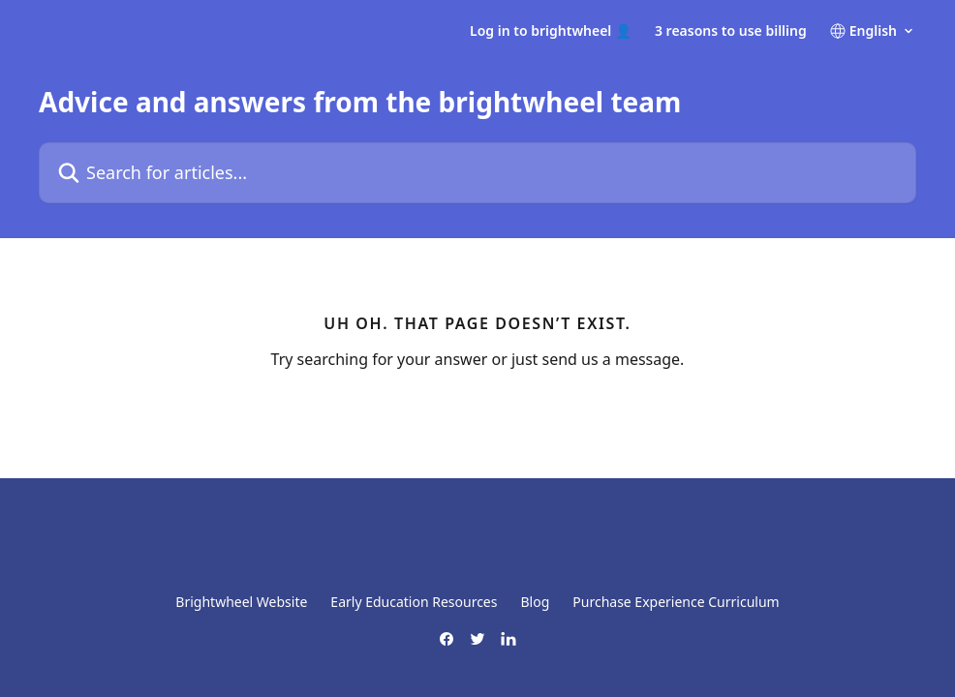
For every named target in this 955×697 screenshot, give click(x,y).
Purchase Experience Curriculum (675, 601)
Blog (534, 601)
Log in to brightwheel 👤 (551, 31)
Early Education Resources (413, 601)
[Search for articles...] (477, 172)
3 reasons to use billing (731, 31)
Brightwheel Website (241, 601)
